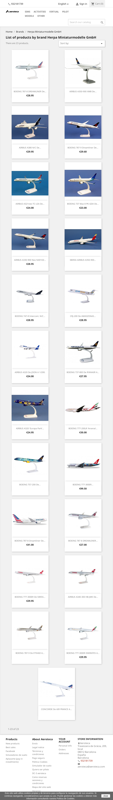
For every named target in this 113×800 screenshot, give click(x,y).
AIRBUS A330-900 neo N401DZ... (30, 260)
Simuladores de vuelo (16, 755)
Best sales (11, 747)
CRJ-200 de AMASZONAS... (83, 316)
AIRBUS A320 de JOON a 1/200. (30, 372)
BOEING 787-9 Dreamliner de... (83, 147)
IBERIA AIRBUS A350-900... (83, 260)
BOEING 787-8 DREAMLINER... (83, 540)
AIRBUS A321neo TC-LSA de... (30, 203)
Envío (35, 743)
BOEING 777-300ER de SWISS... (30, 596)
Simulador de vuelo (41, 765)
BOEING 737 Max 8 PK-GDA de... (83, 203)
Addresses (64, 753)
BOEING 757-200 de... (30, 484)
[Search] (86, 22)
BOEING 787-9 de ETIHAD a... (30, 653)
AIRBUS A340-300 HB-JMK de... (83, 596)
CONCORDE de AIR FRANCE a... (56, 709)
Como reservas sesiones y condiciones (39, 780)
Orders (62, 749)
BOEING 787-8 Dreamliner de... (30, 540)
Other (41, 15)
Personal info (65, 745)
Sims (27, 11)
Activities (40, 11)
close (105, 796)
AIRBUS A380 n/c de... (30, 147)
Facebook (10, 751)
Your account (64, 740)
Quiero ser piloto (40, 769)
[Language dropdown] (64, 4)
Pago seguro (38, 758)
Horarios (36, 790)
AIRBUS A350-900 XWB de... (83, 91)
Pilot (65, 11)
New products (13, 743)
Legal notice (38, 747)
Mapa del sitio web (41, 787)
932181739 (17, 3)
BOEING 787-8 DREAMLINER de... (30, 91)
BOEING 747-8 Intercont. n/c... (30, 316)
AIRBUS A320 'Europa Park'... (30, 428)
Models (29, 15)
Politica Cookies (39, 761)
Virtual (54, 11)
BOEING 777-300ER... (83, 484)
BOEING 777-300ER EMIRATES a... (83, 653)
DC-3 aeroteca (39, 773)
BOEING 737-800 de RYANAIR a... (83, 372)
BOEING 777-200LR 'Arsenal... (83, 428)
